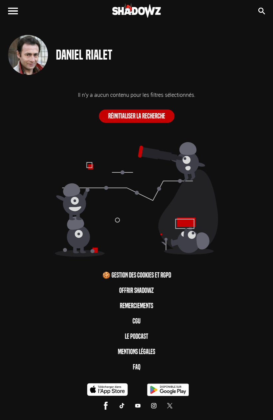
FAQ (136, 367)
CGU (136, 321)
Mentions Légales (136, 352)
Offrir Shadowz (136, 291)
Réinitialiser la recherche (136, 116)
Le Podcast (136, 336)
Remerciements (136, 306)
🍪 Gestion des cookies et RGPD (136, 275)
